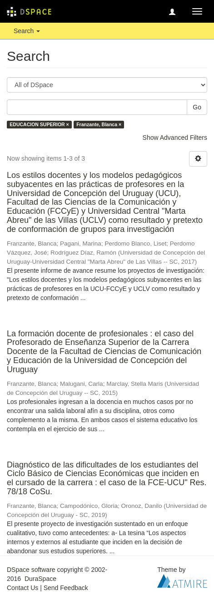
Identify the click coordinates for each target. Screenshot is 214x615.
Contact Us (22, 587)
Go (197, 107)
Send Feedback (66, 587)
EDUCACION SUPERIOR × (39, 124)
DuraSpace (40, 578)
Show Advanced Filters (175, 137)
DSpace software (31, 569)
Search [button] (27, 30)
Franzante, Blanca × (98, 124)
